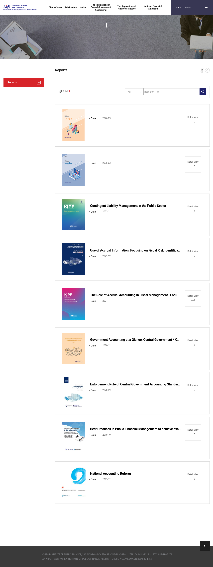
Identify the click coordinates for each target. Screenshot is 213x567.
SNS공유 (207, 70)
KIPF (178, 7)
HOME (188, 7)
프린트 (202, 70)
